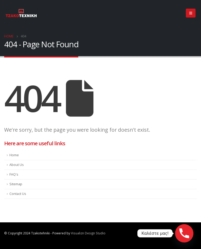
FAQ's (13, 174)
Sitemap (15, 184)
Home (14, 155)
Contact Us (17, 194)
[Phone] (184, 233)
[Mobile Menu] (191, 13)
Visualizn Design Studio (88, 233)
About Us (16, 165)
